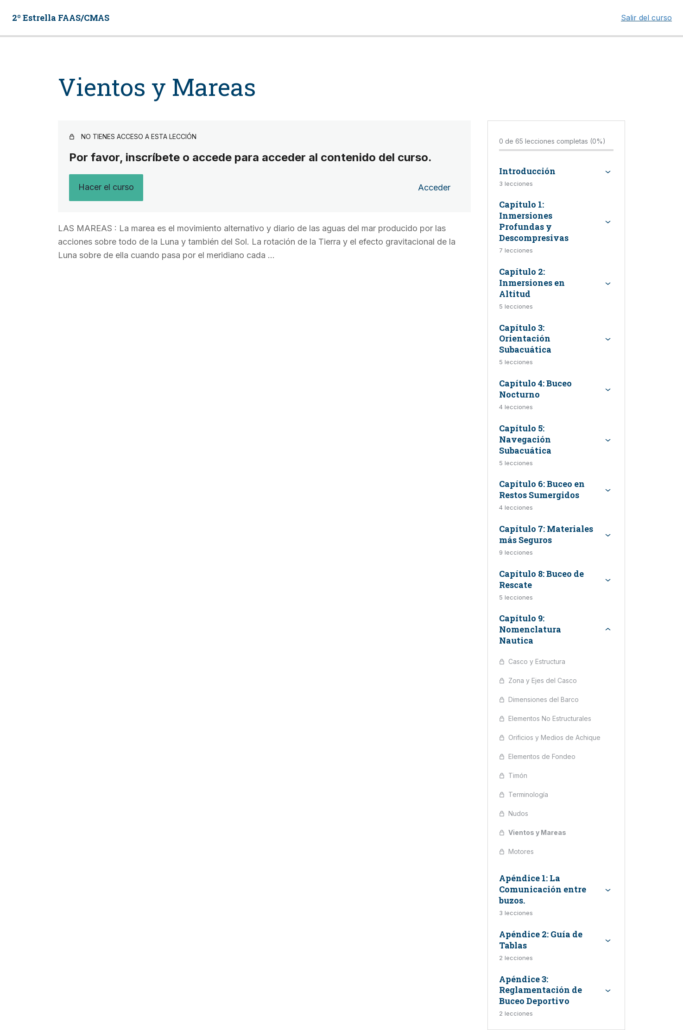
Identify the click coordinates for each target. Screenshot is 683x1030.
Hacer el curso (106, 187)
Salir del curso (646, 17)
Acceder (434, 187)
